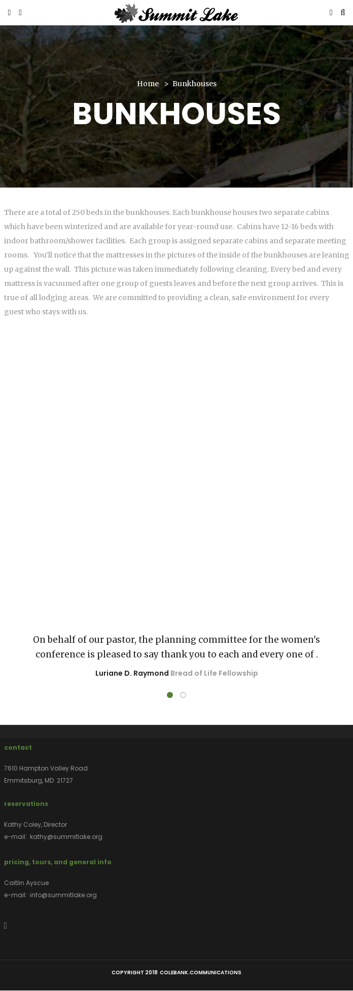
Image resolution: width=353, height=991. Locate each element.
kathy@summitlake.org (66, 836)
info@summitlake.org (63, 895)
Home (148, 83)
